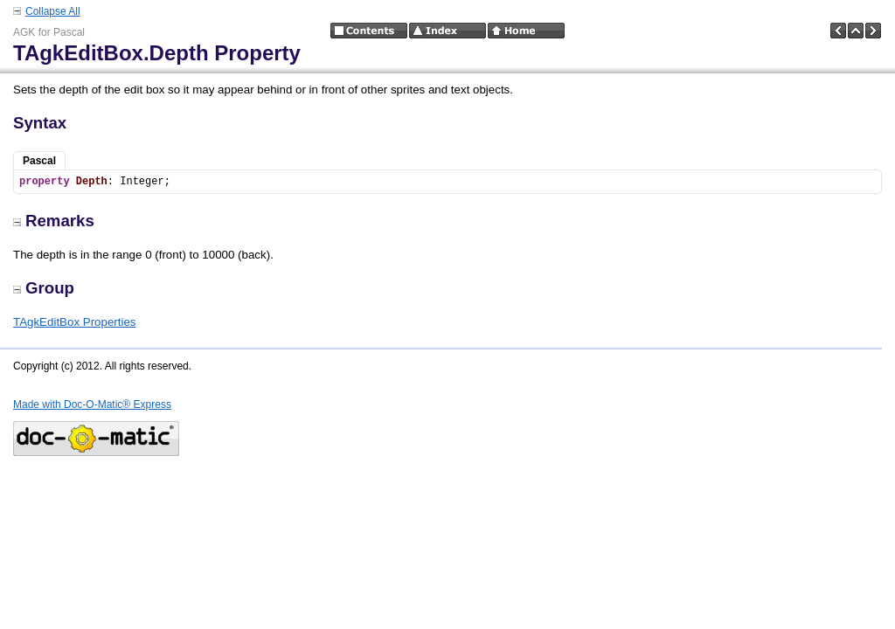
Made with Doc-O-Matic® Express (92, 404)
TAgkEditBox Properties (74, 321)
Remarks (53, 220)
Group (43, 288)
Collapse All (52, 11)
